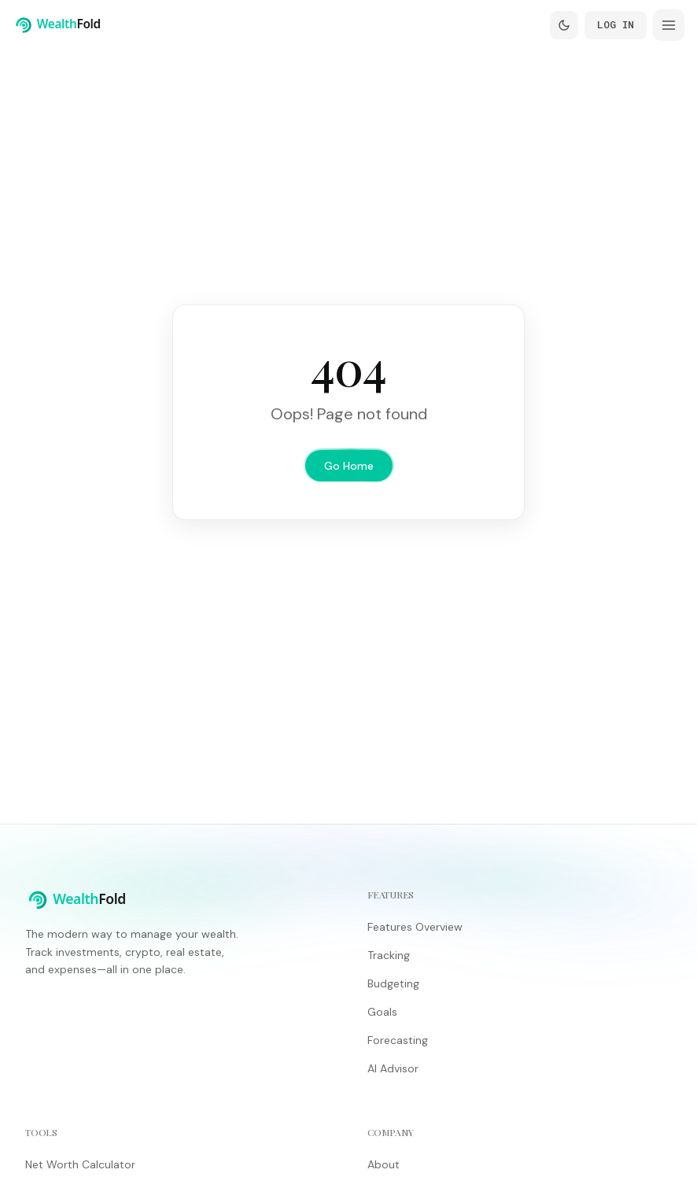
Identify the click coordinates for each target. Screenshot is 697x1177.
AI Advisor (393, 1068)
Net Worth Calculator (80, 1164)
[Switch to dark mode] (564, 25)
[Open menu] (668, 25)
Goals (382, 1012)
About (383, 1164)
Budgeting (393, 983)
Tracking (388, 955)
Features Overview (415, 927)
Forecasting (397, 1040)
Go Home (349, 466)
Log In (615, 24)
